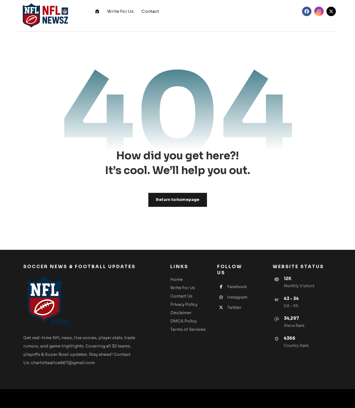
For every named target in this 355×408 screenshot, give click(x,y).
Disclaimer (181, 312)
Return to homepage (177, 199)
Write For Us (182, 287)
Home (176, 279)
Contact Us (181, 296)
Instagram (232, 297)
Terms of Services (188, 329)
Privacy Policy (183, 304)
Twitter (229, 307)
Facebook (232, 286)
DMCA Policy (183, 321)
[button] (306, 11)
